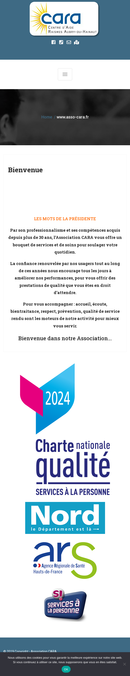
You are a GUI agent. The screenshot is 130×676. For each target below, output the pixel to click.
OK (66, 669)
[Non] (124, 664)
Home (46, 117)
